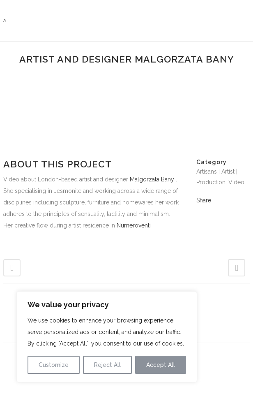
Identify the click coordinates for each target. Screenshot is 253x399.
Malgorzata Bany (152, 179)
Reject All (107, 365)
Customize (54, 365)
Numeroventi (134, 225)
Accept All (160, 365)
